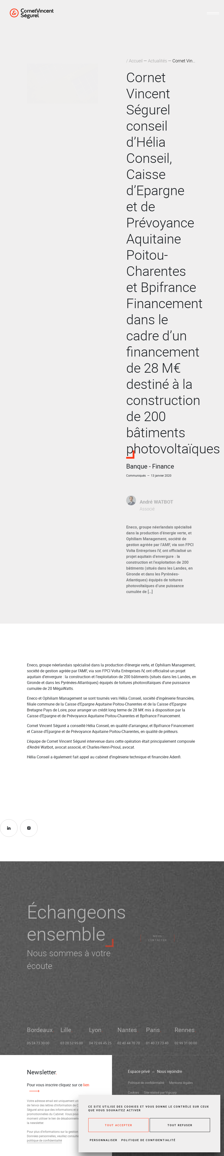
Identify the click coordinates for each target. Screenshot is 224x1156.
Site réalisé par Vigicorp (160, 1092)
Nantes (127, 1032)
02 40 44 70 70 (128, 1045)
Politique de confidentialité (146, 1082)
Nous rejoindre (169, 1071)
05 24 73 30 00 (38, 1045)
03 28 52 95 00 (71, 1045)
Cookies (133, 1092)
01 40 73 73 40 (157, 1045)
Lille (65, 1032)
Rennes (185, 1032)
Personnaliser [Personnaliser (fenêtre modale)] (103, 1140)
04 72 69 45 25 (100, 1045)
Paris (153, 1032)
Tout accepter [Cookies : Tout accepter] (118, 1125)
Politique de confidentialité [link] (148, 1140)
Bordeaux (40, 1032)
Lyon (95, 1032)
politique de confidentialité (44, 1140)
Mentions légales (181, 1082)
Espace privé (139, 1071)
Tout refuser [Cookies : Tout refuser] (180, 1125)
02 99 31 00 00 (186, 1045)
